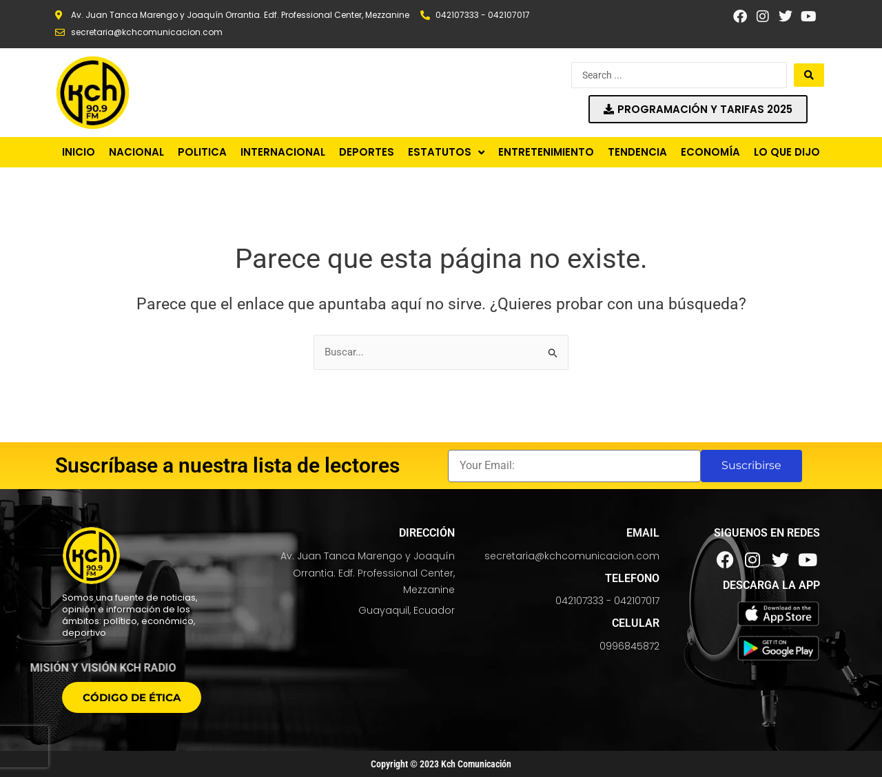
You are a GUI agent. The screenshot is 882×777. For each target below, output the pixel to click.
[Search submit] (809, 75)
